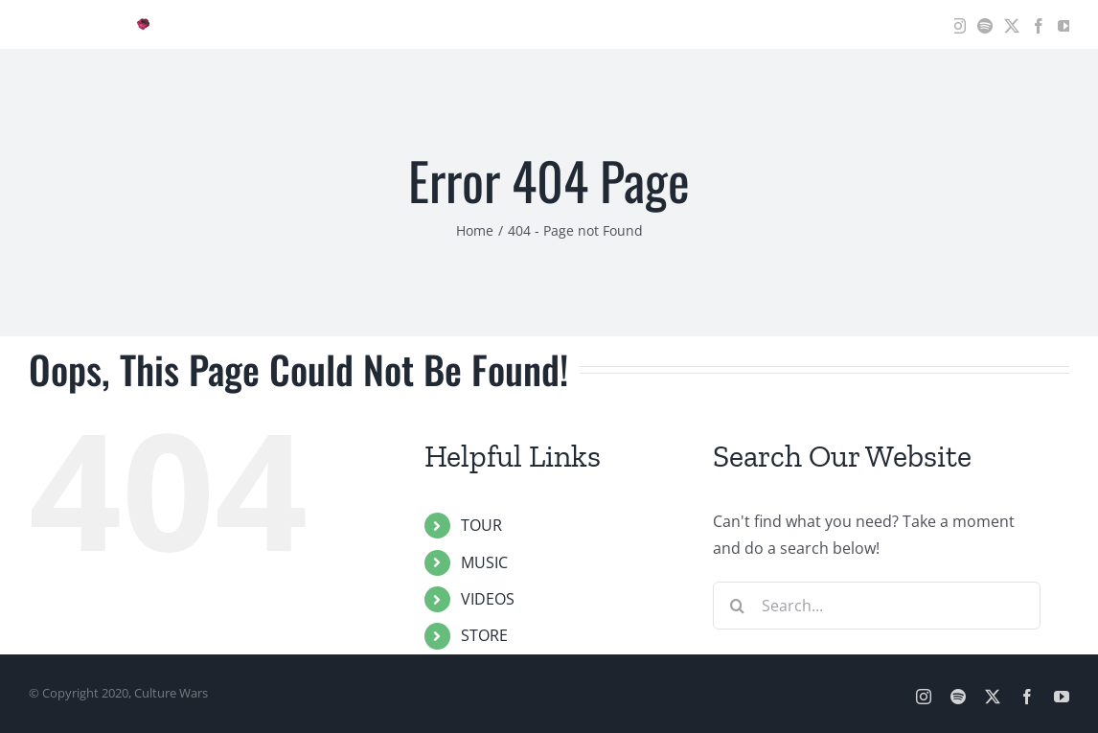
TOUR (481, 525)
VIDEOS (488, 598)
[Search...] (877, 606)
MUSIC (484, 562)
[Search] (737, 606)
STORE (484, 635)
